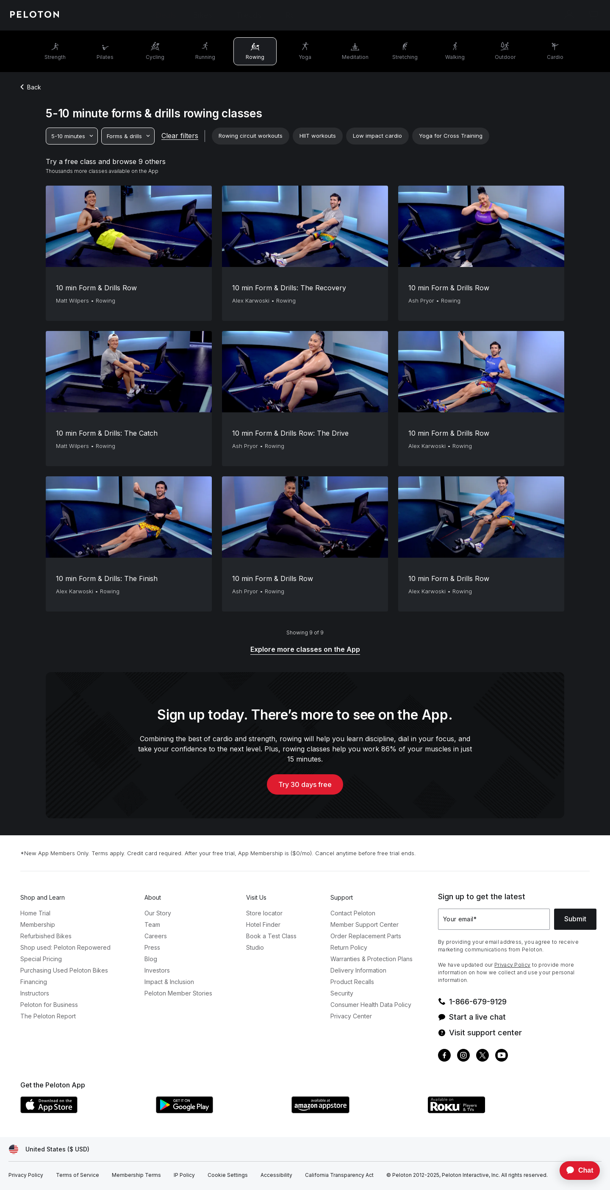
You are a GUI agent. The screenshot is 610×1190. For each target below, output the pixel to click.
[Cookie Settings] (228, 1175)
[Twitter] (482, 1056)
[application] (575, 1170)
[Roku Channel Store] (490, 1111)
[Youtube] (501, 1056)
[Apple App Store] (83, 1111)
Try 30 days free (305, 784)
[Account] (569, 15)
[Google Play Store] (219, 1111)
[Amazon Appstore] (355, 1111)
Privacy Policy (512, 965)
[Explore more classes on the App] (305, 650)
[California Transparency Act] (339, 1175)
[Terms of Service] (77, 1175)
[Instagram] (463, 1056)
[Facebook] (444, 1056)
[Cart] (593, 15)
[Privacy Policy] (25, 1175)
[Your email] (494, 919)
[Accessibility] (276, 1175)
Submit (575, 919)
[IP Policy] (184, 1175)
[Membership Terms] (136, 1175)
